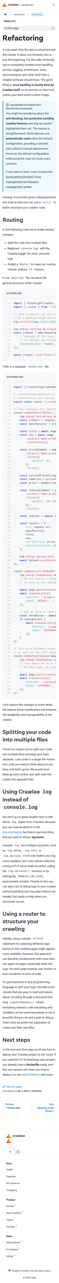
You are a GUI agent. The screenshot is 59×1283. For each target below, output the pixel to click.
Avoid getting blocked (19, 176)
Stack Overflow (15, 1212)
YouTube (12, 1226)
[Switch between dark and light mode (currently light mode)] (14, 1151)
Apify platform (15, 1242)
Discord (11, 1205)
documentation (12, 832)
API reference (13, 1183)
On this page (12, 28)
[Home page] (5, 14)
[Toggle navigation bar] (53, 5)
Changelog (11, 1190)
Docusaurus (13, 1249)
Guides (9, 1169)
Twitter (11, 1219)
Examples (11, 1176)
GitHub (11, 1256)
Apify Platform (31, 1074)
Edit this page (12, 1086)
